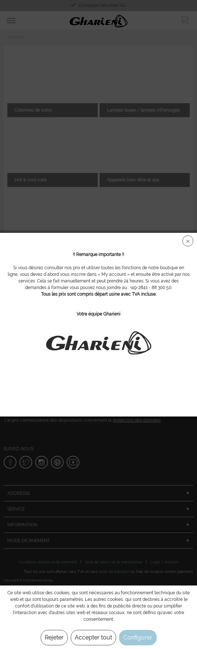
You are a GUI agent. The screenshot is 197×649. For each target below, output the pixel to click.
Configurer (137, 637)
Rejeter (54, 637)
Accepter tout (93, 637)
